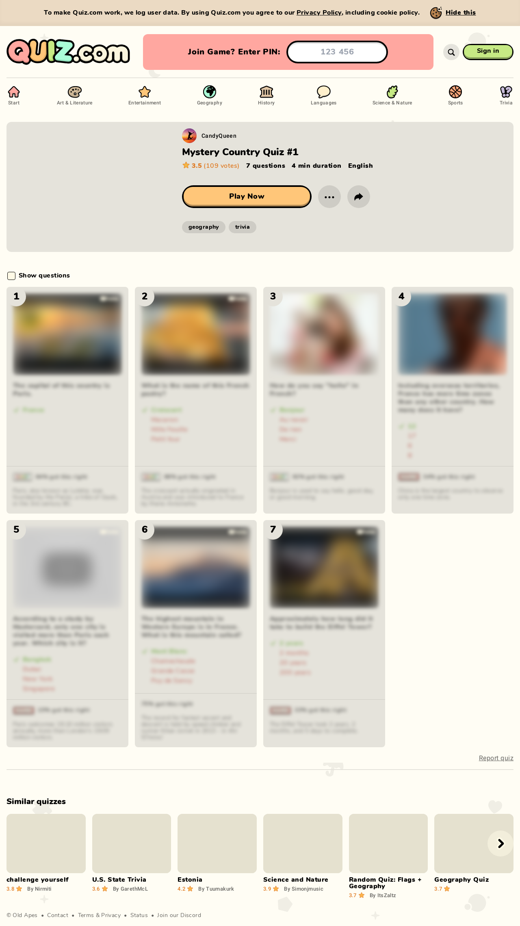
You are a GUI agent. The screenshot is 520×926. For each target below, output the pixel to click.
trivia (242, 227)
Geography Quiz (461, 879)
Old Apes (25, 915)
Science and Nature (296, 879)
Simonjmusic (303, 888)
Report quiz (496, 758)
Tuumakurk (216, 888)
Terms (86, 915)
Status (139, 915)
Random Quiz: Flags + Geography (385, 882)
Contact (57, 915)
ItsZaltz (383, 895)
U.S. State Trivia (119, 879)
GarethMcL (130, 888)
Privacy (111, 915)
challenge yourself (37, 879)
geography (203, 227)
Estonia (190, 879)
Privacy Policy (319, 12)
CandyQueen (219, 135)
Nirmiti (39, 888)
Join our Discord (179, 915)
